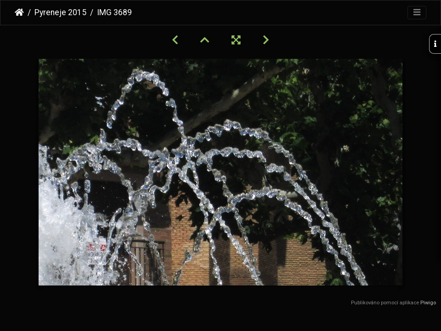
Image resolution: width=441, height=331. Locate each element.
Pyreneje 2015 (60, 12)
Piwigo (428, 303)
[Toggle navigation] (416, 12)
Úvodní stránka (19, 12)
